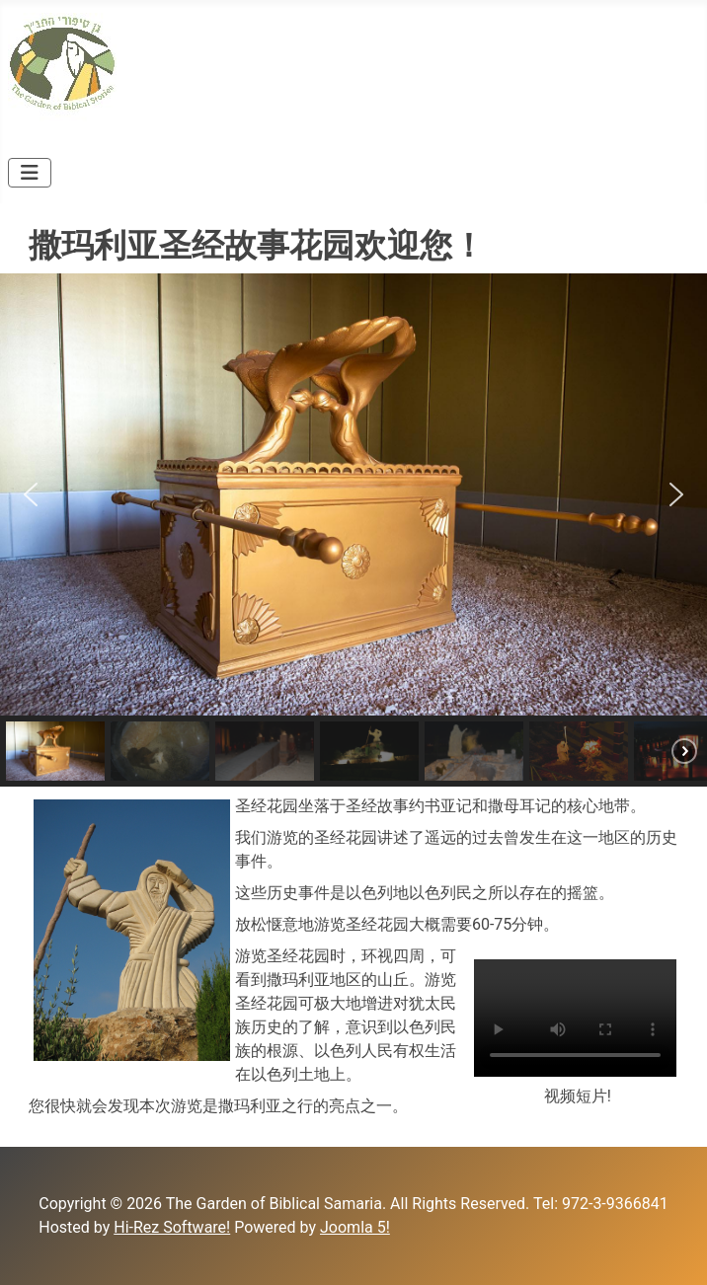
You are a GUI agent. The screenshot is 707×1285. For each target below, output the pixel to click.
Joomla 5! (355, 1227)
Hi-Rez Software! (172, 1227)
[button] (30, 494)
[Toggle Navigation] (29, 173)
